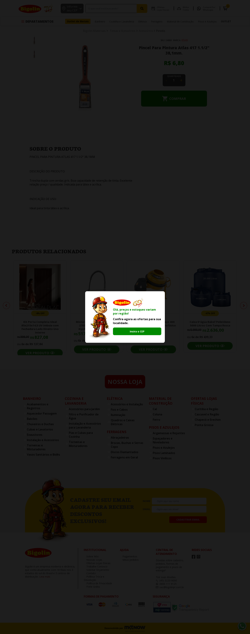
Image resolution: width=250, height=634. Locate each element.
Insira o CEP (137, 331)
